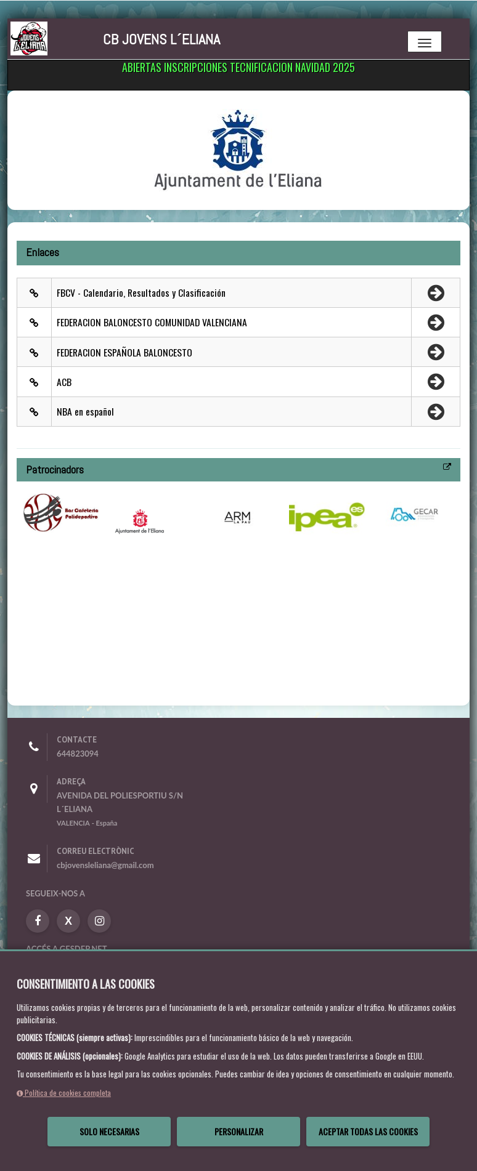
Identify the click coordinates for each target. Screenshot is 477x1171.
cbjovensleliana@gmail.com (105, 865)
